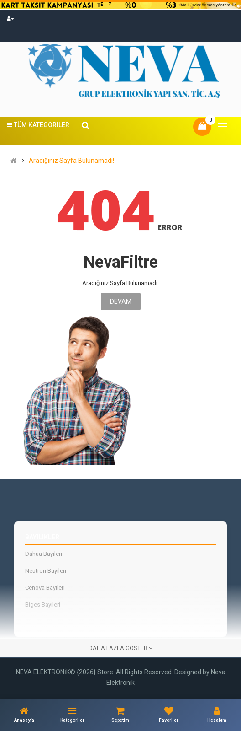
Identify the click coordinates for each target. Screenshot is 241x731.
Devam (120, 301)
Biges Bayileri (42, 604)
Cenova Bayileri (45, 587)
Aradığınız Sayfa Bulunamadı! (71, 161)
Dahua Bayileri (43, 553)
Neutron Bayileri (45, 570)
